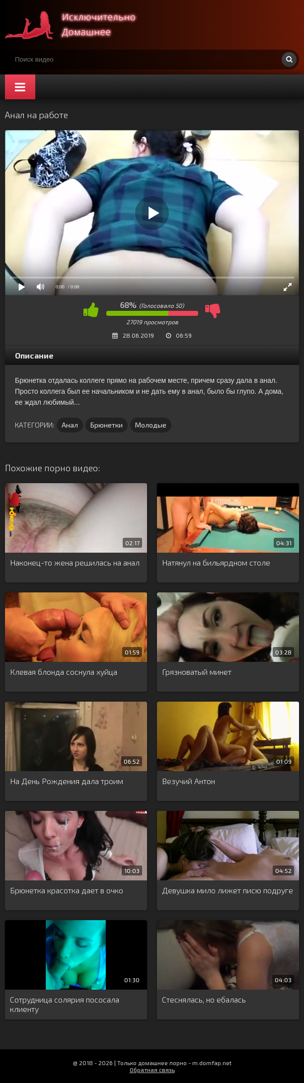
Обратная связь (152, 1069)
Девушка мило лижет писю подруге (227, 890)
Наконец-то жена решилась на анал (75, 562)
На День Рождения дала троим (66, 781)
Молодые (150, 425)
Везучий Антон (188, 781)
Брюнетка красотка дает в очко (66, 890)
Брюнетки (106, 425)
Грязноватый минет (196, 671)
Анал (70, 425)
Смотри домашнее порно (79, 25)
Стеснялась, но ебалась (204, 999)
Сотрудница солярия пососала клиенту (64, 1004)
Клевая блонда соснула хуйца (63, 671)
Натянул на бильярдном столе (216, 562)
